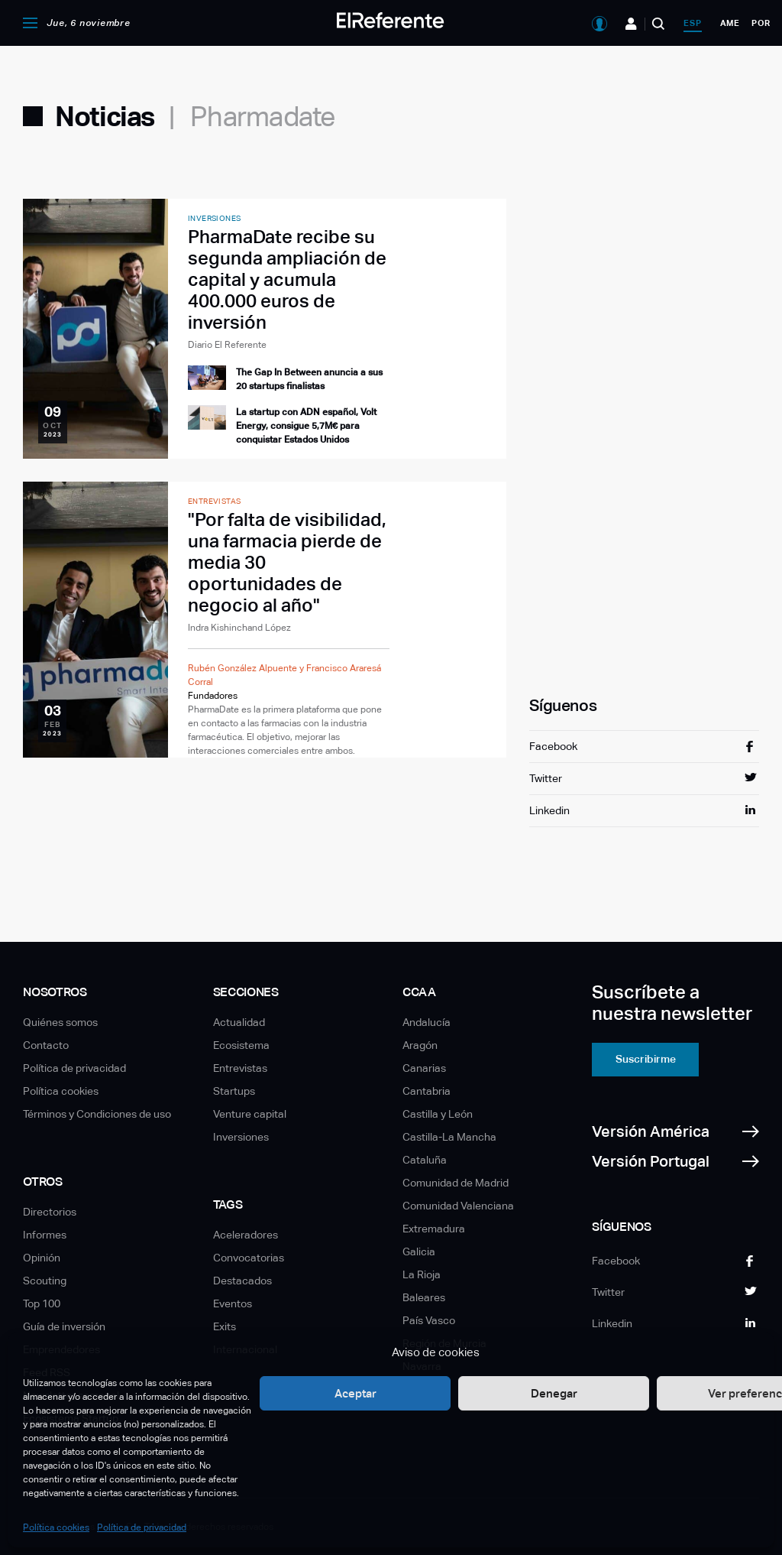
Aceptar (355, 1393)
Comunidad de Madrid (455, 1183)
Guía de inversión (64, 1326)
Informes (44, 1235)
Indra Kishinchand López (239, 627)
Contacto (46, 1045)
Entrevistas (240, 1068)
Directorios (49, 1212)
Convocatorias (248, 1257)
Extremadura (433, 1228)
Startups (234, 1091)
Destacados (242, 1280)
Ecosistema (241, 1045)
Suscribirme (646, 1059)
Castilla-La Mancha (449, 1137)
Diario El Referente (227, 344)
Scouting (44, 1280)
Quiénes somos (60, 1022)
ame (730, 23)
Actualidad (239, 1022)
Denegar (554, 1393)
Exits (224, 1326)
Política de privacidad (141, 1527)
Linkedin (549, 810)
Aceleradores (245, 1235)
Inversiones (241, 1137)
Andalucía (426, 1022)
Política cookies (56, 1527)
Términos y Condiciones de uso (97, 1114)
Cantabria (426, 1091)
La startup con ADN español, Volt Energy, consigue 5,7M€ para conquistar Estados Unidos (306, 426)
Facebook (553, 746)
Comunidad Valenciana (458, 1206)
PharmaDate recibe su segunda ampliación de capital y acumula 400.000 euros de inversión (287, 279)
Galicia (418, 1251)
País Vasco (428, 1320)
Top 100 (41, 1303)
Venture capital (249, 1114)
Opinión (41, 1257)
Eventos (232, 1303)
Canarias (424, 1068)
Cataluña (424, 1160)
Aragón (420, 1045)
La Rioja (421, 1274)
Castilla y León (437, 1114)
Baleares (423, 1297)
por (761, 23)
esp (692, 23)
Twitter (545, 778)
